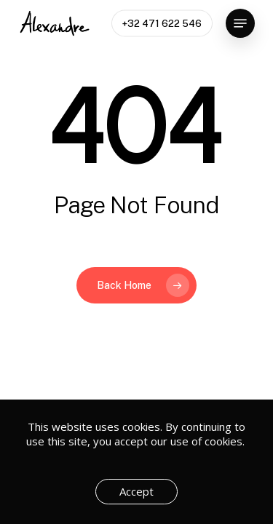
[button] (240, 23)
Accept (136, 491)
